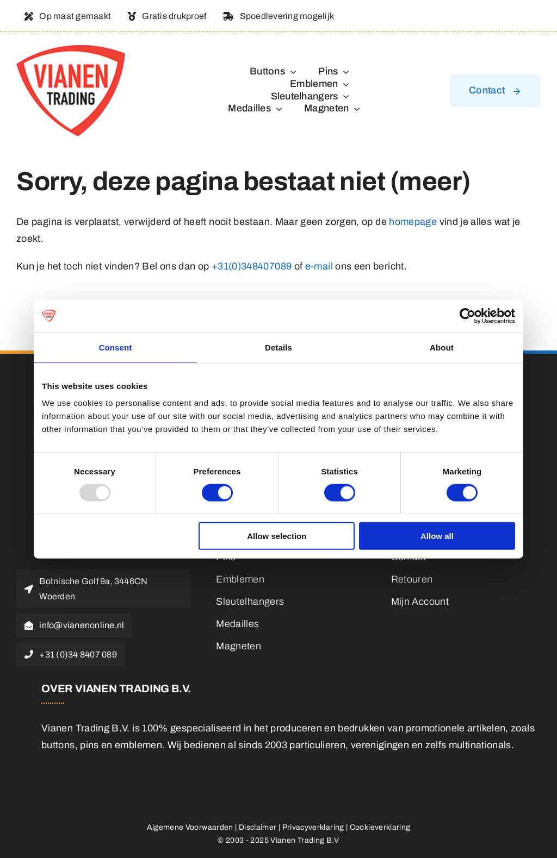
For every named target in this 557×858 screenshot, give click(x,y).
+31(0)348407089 (252, 266)
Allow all (437, 536)
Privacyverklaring (313, 827)
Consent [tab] (115, 347)
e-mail (319, 266)
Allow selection (276, 536)
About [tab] (442, 347)
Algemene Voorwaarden (190, 827)
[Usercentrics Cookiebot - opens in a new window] (467, 316)
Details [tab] (278, 347)
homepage (413, 221)
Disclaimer (258, 827)
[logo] (70, 50)
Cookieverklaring (380, 827)
